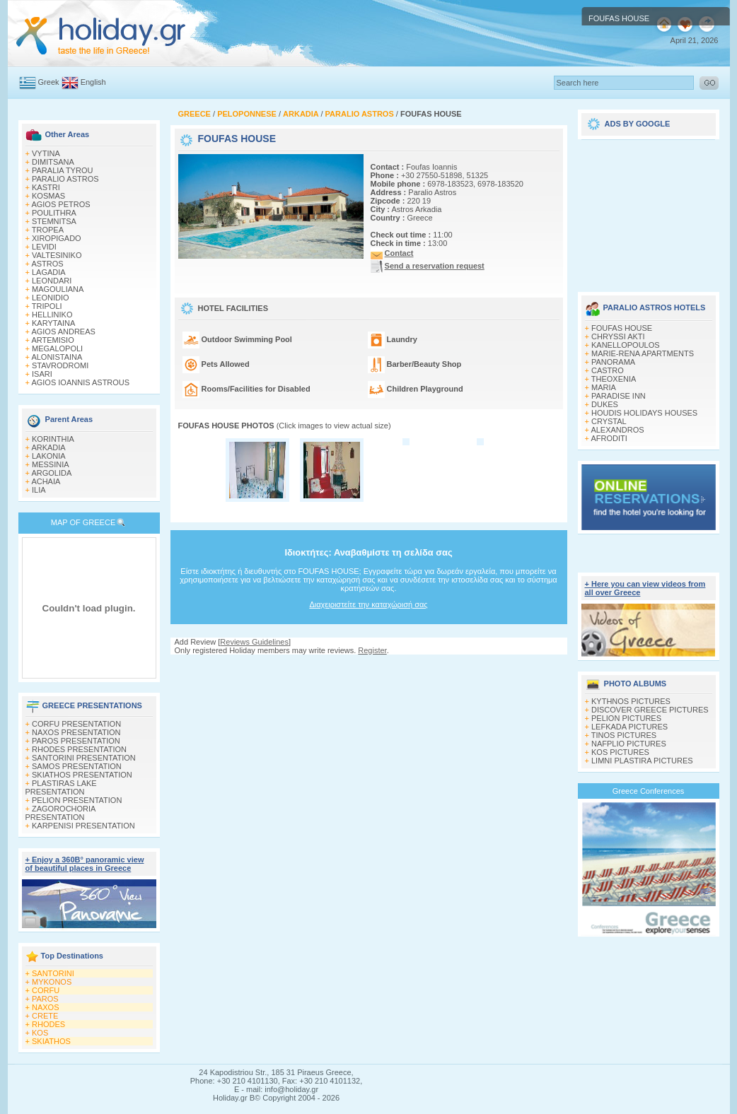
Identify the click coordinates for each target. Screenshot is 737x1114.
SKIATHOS (51, 1041)
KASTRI (46, 187)
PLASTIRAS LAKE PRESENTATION (61, 787)
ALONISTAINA (56, 357)
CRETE (45, 1016)
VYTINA (46, 153)
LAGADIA (49, 272)
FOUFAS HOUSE (621, 328)
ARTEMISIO (52, 340)
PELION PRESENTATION (77, 800)
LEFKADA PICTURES (629, 726)
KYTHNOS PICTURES (631, 701)
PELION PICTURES (626, 718)
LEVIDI (44, 246)
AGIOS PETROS (60, 204)
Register (372, 650)
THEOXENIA (614, 379)
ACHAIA (45, 481)
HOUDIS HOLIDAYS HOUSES (644, 413)
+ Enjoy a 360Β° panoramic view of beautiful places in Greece (84, 863)
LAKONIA (49, 456)
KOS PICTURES (620, 752)
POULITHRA (54, 213)
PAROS (45, 999)
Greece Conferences (649, 791)
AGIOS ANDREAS (63, 331)
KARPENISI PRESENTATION (83, 825)
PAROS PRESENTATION (76, 741)
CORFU (45, 990)
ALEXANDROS (617, 430)
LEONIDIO (50, 297)
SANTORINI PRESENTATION (84, 758)
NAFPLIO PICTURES (628, 743)
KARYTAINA (53, 323)
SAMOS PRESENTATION (77, 766)
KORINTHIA (53, 439)
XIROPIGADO (56, 238)
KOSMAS (48, 196)
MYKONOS (51, 982)
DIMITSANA (53, 162)
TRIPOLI (47, 306)
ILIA (39, 490)
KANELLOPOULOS (625, 345)
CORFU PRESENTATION (76, 724)
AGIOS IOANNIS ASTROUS (80, 382)
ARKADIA (48, 447)
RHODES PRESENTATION (79, 749)
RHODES (48, 1024)
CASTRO (607, 370)
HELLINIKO (52, 314)
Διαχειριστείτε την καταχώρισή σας (368, 604)
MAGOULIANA (57, 289)
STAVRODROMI (60, 365)
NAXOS (45, 1007)
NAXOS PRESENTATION (76, 732)
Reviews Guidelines (254, 642)
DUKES (604, 404)
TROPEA (48, 229)
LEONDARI (51, 280)
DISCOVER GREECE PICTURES (650, 709)
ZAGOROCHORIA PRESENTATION (60, 812)
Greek (48, 82)
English (93, 82)
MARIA (603, 387)
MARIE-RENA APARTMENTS (642, 353)
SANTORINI (53, 973)
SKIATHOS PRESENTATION (82, 774)
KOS (40, 1032)
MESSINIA (50, 464)
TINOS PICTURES (623, 735)
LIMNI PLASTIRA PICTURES (642, 760)
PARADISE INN (618, 396)
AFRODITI (609, 438)
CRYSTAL (609, 421)
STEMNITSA (54, 221)
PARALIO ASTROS (65, 179)
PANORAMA (613, 362)
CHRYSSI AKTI (618, 336)
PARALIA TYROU (62, 170)
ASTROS (47, 263)
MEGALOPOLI (57, 348)
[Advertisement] (648, 210)
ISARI (42, 374)
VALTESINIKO (57, 255)
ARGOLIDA (51, 473)
